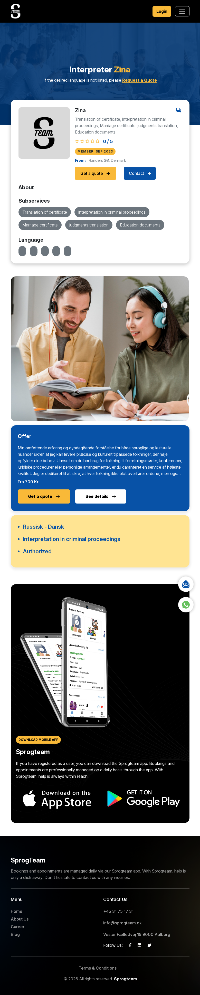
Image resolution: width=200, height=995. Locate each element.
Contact (140, 173)
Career (17, 926)
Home (16, 911)
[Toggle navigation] (182, 11)
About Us (19, 919)
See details (100, 496)
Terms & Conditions (98, 968)
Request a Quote (139, 80)
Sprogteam (125, 978)
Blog (15, 934)
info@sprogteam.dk (122, 922)
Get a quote (95, 173)
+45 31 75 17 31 (118, 911)
